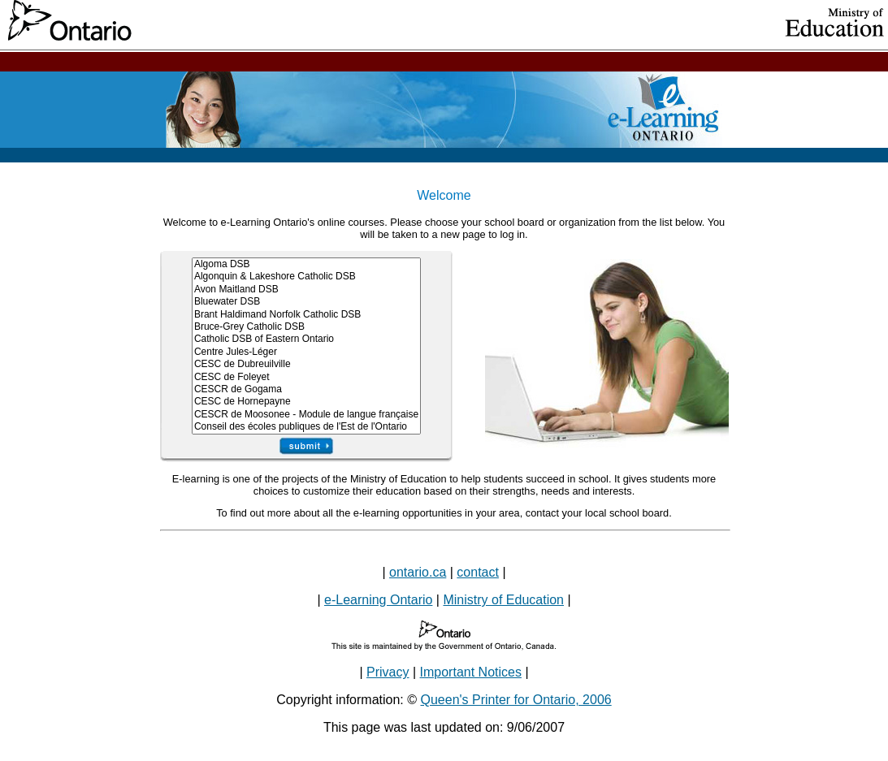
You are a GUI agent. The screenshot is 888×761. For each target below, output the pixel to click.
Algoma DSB (306, 264)
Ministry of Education (503, 600)
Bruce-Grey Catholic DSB (306, 327)
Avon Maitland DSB (306, 289)
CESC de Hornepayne (306, 402)
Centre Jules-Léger (306, 352)
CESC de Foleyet (306, 377)
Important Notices (471, 672)
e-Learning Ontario (378, 600)
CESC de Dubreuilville (306, 364)
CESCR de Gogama (306, 389)
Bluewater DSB (306, 302)
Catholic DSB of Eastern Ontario (306, 339)
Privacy (387, 672)
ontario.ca (417, 572)
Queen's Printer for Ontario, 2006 (516, 700)
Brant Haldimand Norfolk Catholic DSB (306, 315)
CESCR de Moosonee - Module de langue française (306, 415)
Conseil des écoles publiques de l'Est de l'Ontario (306, 427)
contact (478, 572)
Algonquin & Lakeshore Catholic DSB (306, 276)
